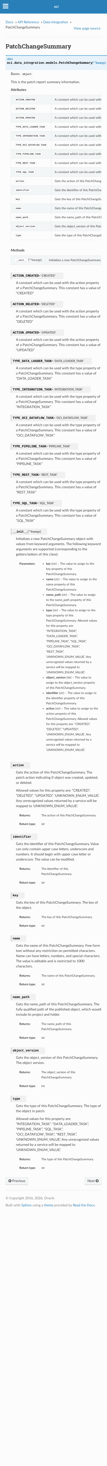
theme (48, 1205)
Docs (9, 22)
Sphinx (26, 1205)
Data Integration (55, 22)
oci (56, 6)
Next (93, 1181)
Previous (16, 1181)
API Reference (28, 22)
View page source (87, 28)
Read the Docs (84, 1205)
